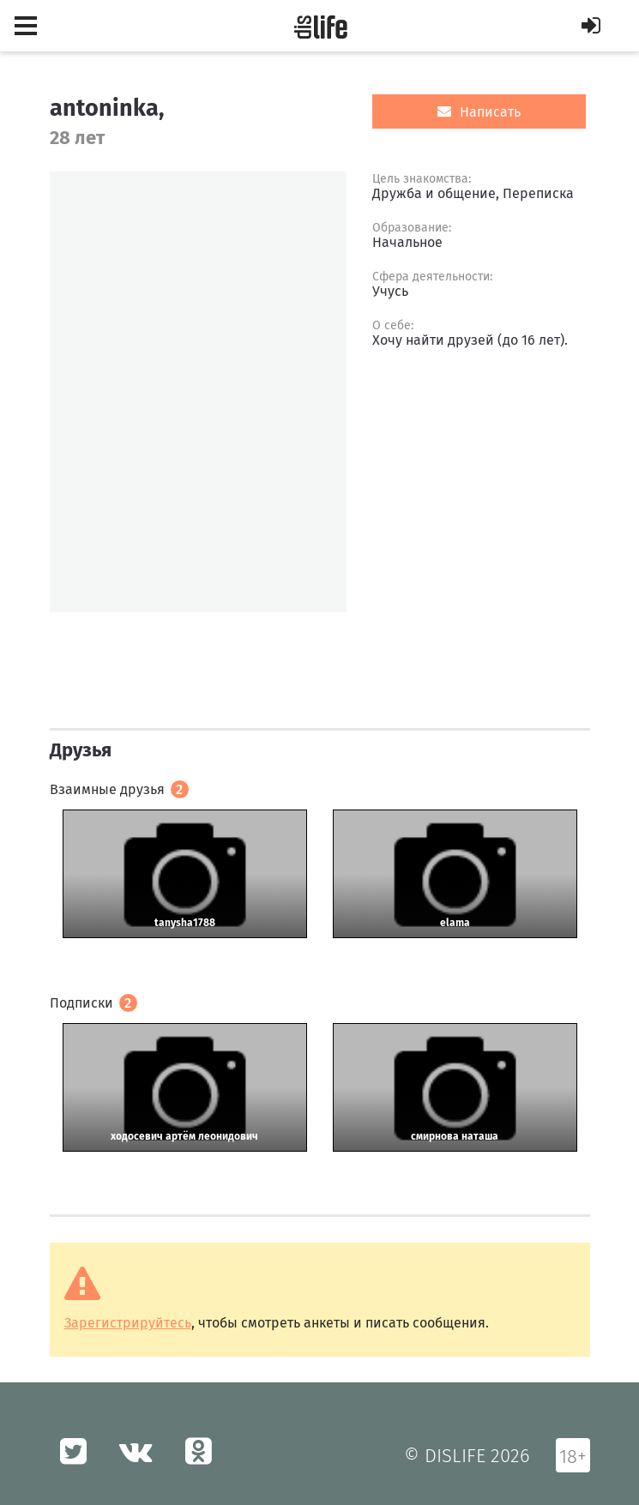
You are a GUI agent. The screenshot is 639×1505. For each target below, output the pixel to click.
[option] (198, 392)
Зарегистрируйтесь (127, 1323)
